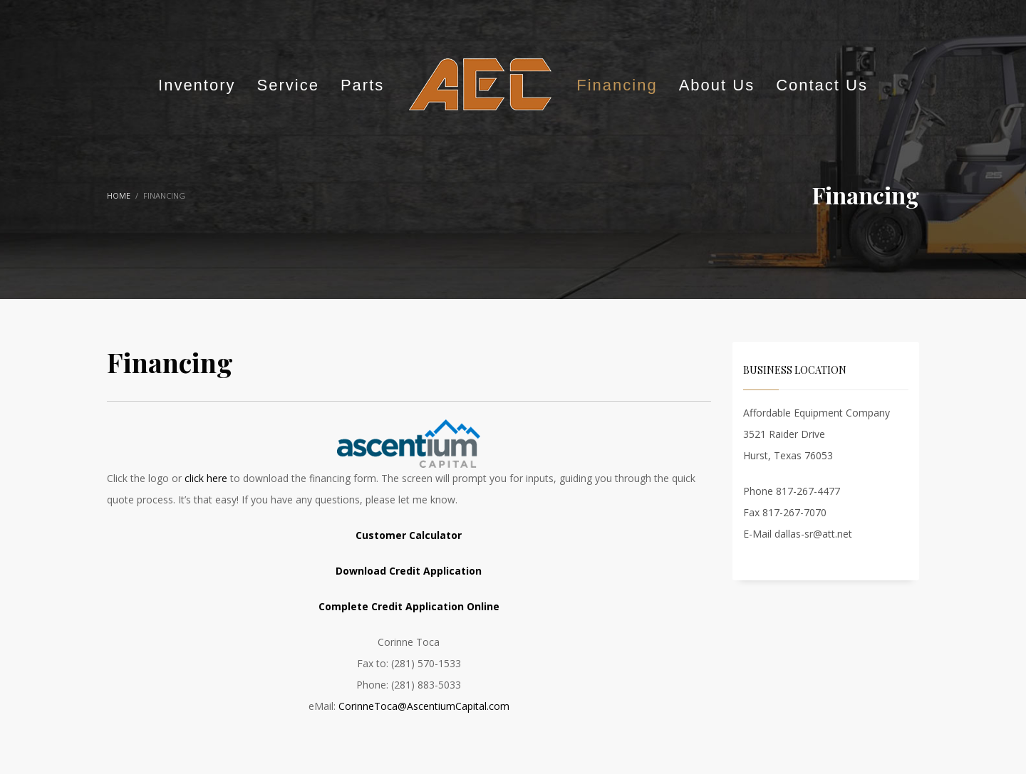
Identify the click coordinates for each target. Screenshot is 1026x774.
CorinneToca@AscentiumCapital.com (423, 706)
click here (206, 478)
